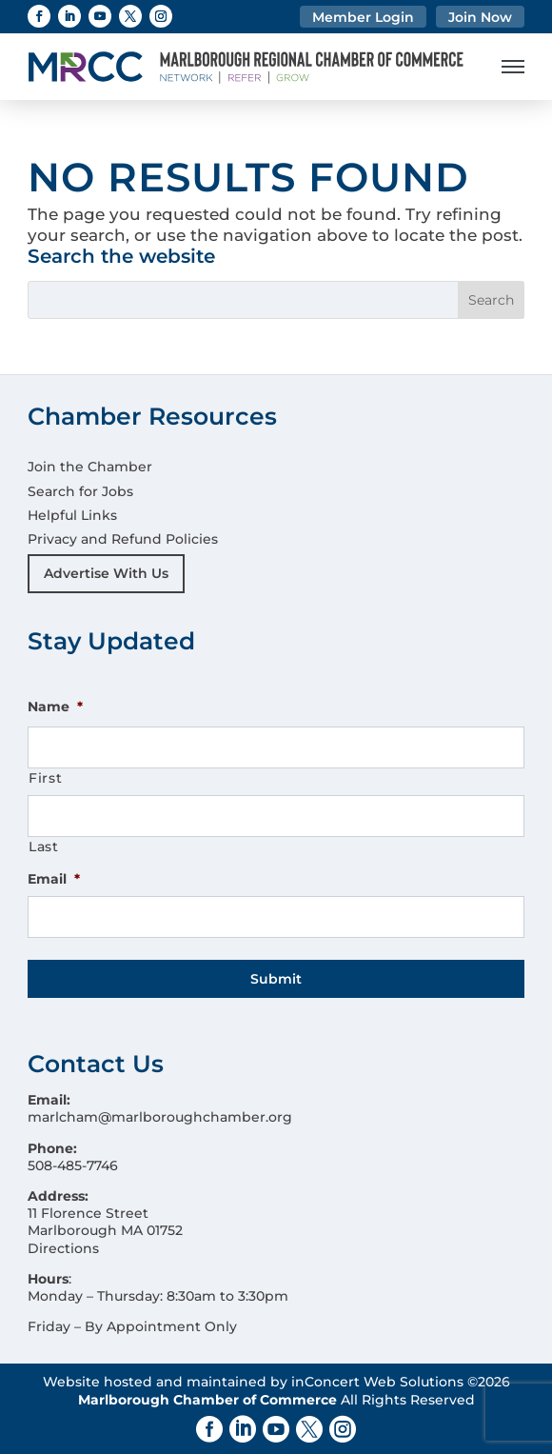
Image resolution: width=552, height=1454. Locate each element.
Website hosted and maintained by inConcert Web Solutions (253, 1381)
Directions (63, 1248)
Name (55, 706)
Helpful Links (72, 515)
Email (54, 878)
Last (44, 846)
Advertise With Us (106, 573)
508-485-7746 (73, 1165)
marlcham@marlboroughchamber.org (160, 1116)
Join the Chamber (90, 466)
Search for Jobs (80, 491)
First (45, 778)
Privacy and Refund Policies (123, 539)
